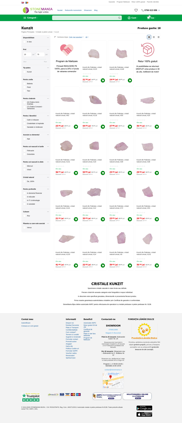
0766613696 (113, 329)
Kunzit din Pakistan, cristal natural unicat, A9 (119, 253)
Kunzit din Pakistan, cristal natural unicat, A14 (92, 253)
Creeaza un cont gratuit (29, 326)
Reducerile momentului (73, 10)
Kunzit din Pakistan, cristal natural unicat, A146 (119, 68)
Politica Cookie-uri (72, 348)
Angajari (69, 344)
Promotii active (71, 341)
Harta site (69, 346)
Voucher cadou (71, 353)
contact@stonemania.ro (113, 370)
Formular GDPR (71, 351)
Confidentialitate (71, 330)
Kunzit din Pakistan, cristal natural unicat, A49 (119, 161)
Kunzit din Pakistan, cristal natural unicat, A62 (65, 114)
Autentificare (25, 323)
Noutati (59, 10)
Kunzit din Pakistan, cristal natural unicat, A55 (119, 114)
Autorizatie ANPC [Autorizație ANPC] (90, 323)
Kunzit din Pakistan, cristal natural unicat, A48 (146, 161)
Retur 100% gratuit (138, 2)
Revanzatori (70, 355)
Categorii (32, 18)
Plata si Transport (72, 327)
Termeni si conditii (72, 334)
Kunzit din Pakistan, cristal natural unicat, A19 (92, 161)
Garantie (112, 2)
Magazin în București (113, 333)
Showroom (88, 10)
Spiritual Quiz (70, 358)
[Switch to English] (22, 2)
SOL (36, 409)
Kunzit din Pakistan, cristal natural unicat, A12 (92, 207)
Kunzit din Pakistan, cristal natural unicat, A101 (146, 253)
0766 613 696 (150, 10)
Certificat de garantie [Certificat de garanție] (88, 330)
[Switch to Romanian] (26, 2)
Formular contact (72, 339)
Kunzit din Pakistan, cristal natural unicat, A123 (92, 68)
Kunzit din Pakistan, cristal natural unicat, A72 (119, 207)
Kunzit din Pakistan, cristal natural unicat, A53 (146, 207)
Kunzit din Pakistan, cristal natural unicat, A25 (146, 114)
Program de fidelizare (88, 338)
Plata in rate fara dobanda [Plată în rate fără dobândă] (90, 334)
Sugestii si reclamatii (73, 337)
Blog (95, 10)
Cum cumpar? (71, 332)
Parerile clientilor (153, 2)
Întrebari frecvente (72, 325)
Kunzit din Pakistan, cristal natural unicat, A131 (65, 161)
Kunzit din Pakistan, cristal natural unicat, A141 (65, 207)
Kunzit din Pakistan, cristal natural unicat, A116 (92, 114)
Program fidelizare (123, 2)
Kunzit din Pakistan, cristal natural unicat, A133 (65, 253)
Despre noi (70, 323)
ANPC (31, 409)
